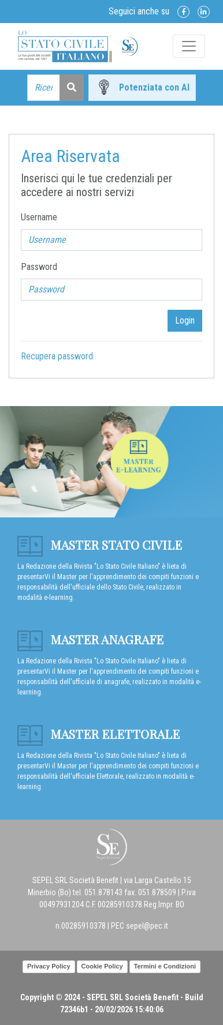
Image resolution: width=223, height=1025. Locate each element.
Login (185, 320)
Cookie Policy (102, 966)
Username (39, 217)
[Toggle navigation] (189, 46)
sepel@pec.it (147, 925)
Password (39, 266)
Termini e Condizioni (165, 966)
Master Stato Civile (99, 544)
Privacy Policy (48, 966)
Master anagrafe (90, 639)
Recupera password (57, 356)
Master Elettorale (98, 734)
